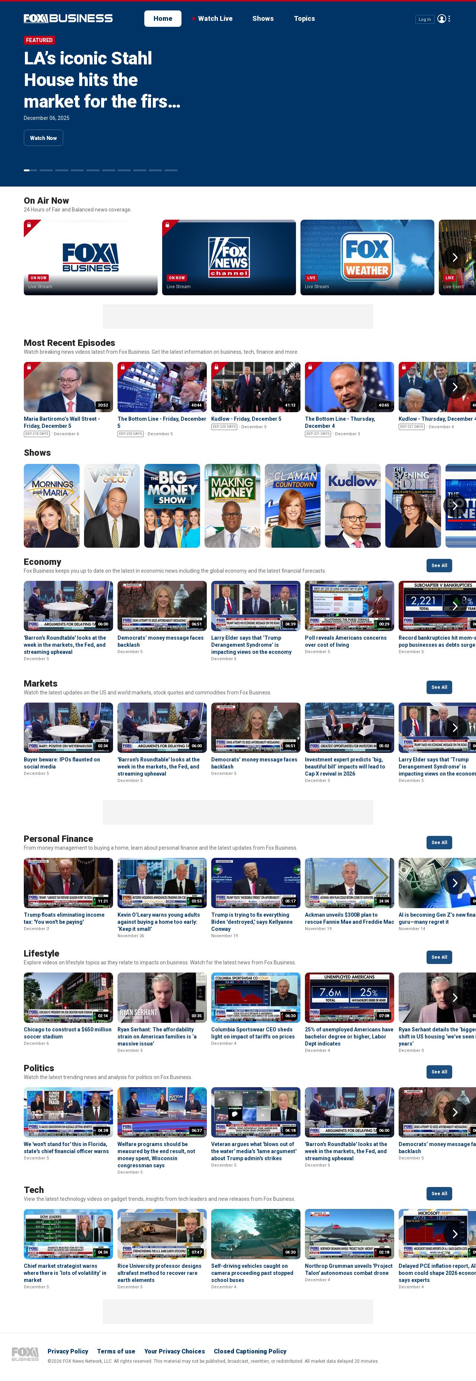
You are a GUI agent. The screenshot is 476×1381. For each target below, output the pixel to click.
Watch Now (43, 138)
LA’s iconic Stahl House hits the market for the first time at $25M (98, 91)
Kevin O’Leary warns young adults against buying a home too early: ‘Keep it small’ (159, 922)
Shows (263, 18)
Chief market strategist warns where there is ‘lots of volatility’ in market (65, 1273)
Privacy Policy (68, 1351)
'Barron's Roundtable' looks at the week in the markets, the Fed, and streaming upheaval (65, 645)
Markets (41, 683)
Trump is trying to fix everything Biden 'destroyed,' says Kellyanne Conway (252, 922)
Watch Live (215, 18)
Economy (42, 562)
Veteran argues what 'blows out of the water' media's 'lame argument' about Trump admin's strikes (253, 1151)
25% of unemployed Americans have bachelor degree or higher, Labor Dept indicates (349, 1037)
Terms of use (116, 1351)
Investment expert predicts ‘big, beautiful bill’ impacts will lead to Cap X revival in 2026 (345, 767)
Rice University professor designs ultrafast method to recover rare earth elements (160, 1273)
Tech (34, 1190)
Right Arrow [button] (455, 257)
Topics (304, 18)
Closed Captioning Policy (250, 1351)
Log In (425, 19)
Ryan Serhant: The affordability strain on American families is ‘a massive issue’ (157, 1037)
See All (439, 565)
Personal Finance (58, 839)
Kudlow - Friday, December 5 (246, 419)
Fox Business (25, 1354)
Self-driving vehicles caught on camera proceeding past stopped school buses (252, 1273)
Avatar (441, 18)
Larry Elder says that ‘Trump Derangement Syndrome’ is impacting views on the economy (251, 645)
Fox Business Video (68, 18)
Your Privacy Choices (174, 1351)
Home (163, 18)
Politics (39, 1068)
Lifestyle (41, 953)
